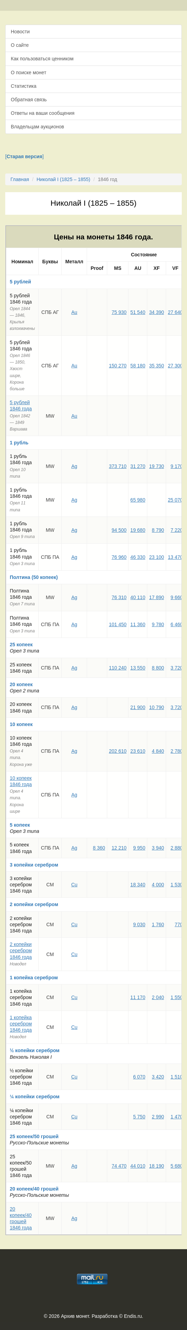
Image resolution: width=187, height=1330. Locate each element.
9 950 (139, 848)
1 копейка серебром (34, 977)
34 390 (156, 312)
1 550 (177, 997)
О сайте (20, 45)
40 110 (137, 597)
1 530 (177, 884)
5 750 (139, 1116)
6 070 (139, 1077)
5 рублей (20, 281)
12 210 (119, 848)
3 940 (158, 848)
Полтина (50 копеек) (34, 577)
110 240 (118, 668)
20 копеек (21, 684)
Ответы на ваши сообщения (43, 113)
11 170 (137, 997)
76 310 (119, 597)
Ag (74, 466)
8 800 (158, 668)
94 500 (119, 530)
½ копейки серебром (35, 1050)
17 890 (156, 597)
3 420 (158, 1077)
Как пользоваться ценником (42, 58)
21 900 (137, 707)
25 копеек (21, 644)
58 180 (137, 365)
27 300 (175, 365)
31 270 (137, 466)
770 (178, 924)
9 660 (177, 597)
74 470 (119, 1166)
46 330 (137, 557)
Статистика (24, 86)
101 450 (118, 624)
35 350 (156, 365)
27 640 (175, 312)
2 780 (177, 751)
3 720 (177, 668)
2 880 (177, 848)
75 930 (119, 312)
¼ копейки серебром (35, 1096)
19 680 (137, 530)
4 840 (158, 751)
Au (74, 312)
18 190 (156, 1166)
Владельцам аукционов (37, 126)
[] (24, 156)
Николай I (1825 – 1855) (63, 179)
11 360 (137, 624)
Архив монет (75, 1316)
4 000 (158, 884)
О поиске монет (28, 72)
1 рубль (19, 442)
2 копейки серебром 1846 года (21, 950)
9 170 (177, 466)
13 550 (137, 668)
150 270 (118, 365)
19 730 (156, 466)
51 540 (137, 312)
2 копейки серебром (34, 904)
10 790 (156, 707)
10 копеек (21, 724)
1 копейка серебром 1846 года (21, 1024)
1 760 (158, 924)
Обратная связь (29, 99)
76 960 (119, 557)
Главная (19, 179)
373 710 (118, 466)
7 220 (177, 530)
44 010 (137, 1166)
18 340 (137, 884)
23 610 (137, 751)
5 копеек (20, 825)
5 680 (177, 1166)
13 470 (175, 557)
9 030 (139, 924)
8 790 (158, 530)
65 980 (137, 500)
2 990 (158, 1116)
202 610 (118, 751)
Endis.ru (133, 1316)
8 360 (99, 848)
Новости (20, 31)
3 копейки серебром (34, 865)
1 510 (177, 1077)
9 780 (158, 624)
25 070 (175, 500)
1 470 (177, 1116)
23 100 (156, 557)
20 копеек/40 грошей (34, 1189)
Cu (74, 884)
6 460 (177, 624)
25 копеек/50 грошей (34, 1136)
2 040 (158, 997)
